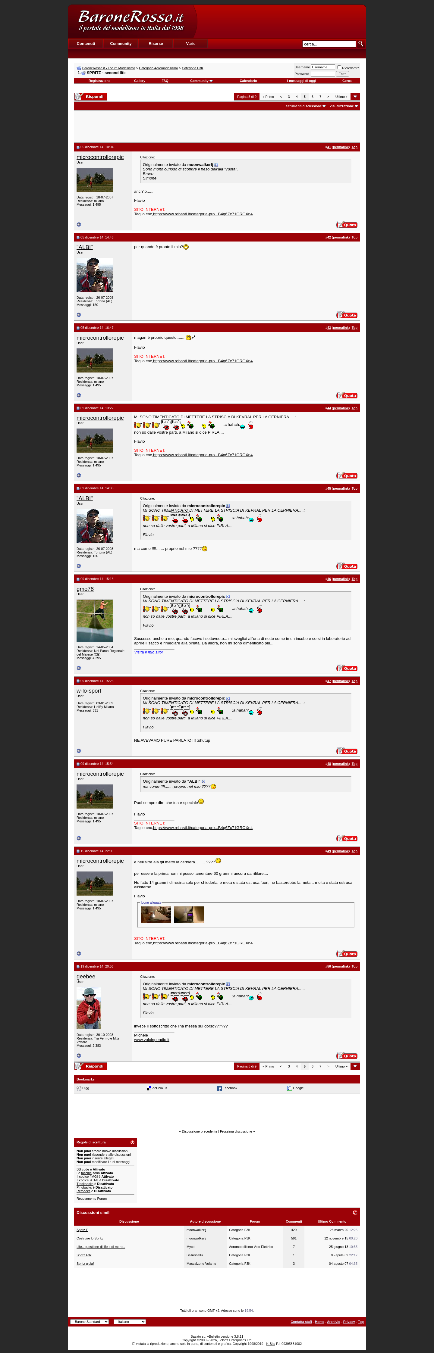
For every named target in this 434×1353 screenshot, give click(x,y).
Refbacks (83, 1191)
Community (201, 81)
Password (302, 74)
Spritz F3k (84, 1255)
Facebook (230, 1088)
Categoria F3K (192, 68)
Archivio (333, 1321)
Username (302, 67)
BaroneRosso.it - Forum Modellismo (108, 68)
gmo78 (85, 589)
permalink (341, 147)
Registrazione (99, 81)
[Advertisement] (281, 21)
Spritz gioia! (85, 1263)
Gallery (139, 81)
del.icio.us (160, 1088)
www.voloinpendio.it (151, 1039)
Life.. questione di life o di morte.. (101, 1247)
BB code (83, 1169)
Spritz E (82, 1230)
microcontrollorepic (100, 157)
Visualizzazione (341, 106)
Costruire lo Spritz (90, 1238)
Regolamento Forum (92, 1198)
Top (361, 1321)
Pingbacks (84, 1187)
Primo (268, 96)
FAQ (165, 81)
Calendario (248, 81)
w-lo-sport (89, 690)
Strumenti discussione (304, 106)
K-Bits (270, 1343)
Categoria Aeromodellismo (158, 68)
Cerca (347, 81)
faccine (86, 1173)
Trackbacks (85, 1184)
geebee (86, 976)
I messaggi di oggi (301, 81)
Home (319, 1321)
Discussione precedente (199, 1131)
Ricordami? (348, 68)
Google (298, 1088)
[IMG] (94, 1176)
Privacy (349, 1321)
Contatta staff (301, 1321)
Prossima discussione (236, 1131)
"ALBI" (85, 247)
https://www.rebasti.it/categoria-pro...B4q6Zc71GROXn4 (203, 214)
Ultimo (341, 96)
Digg (85, 1088)
